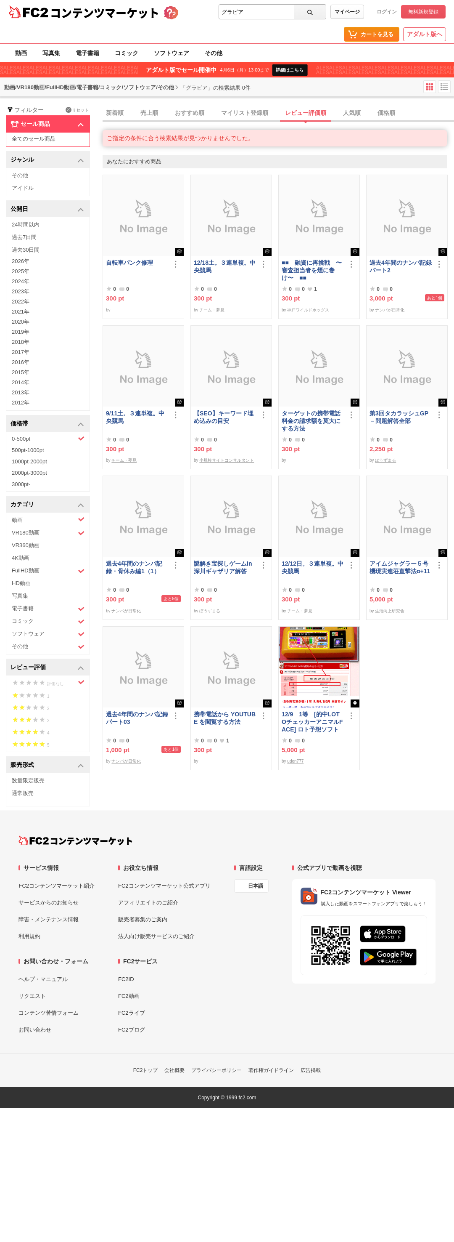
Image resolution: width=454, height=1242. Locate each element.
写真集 (51, 53)
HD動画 (21, 583)
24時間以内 (26, 224)
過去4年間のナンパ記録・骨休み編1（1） (134, 567)
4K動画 (20, 558)
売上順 (149, 112)
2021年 (20, 312)
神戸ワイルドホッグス (308, 310)
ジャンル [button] (47, 160)
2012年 (20, 402)
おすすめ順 (189, 112)
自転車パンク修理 (129, 262)
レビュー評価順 (305, 112)
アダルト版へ (424, 34)
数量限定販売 (28, 780)
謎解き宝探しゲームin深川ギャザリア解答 (223, 567)
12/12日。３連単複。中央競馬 (312, 567)
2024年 (20, 281)
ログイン (387, 12)
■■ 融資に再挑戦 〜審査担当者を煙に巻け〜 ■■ (312, 270)
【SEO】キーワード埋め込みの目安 (223, 417)
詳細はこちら (290, 69)
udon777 (295, 761)
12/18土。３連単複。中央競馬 (225, 266)
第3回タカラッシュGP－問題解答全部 (399, 417)
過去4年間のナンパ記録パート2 (401, 266)
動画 (21, 53)
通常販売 (23, 793)
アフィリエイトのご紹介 (148, 902)
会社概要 (174, 1070)
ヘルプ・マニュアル (43, 979)
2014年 (20, 382)
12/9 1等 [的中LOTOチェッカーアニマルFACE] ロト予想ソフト (312, 722)
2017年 (20, 352)
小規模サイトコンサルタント (226, 460)
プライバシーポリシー (216, 1070)
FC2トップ (145, 1070)
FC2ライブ (131, 1013)
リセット (77, 110)
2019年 (20, 332)
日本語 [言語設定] (255, 886)
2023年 (20, 291)
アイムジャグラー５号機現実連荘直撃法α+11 (400, 567)
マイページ (347, 12)
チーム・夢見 (211, 310)
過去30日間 (26, 250)
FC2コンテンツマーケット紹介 (56, 886)
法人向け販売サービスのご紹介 (156, 936)
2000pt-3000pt (29, 473)
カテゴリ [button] (47, 505)
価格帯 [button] (47, 424)
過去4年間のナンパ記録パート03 (137, 718)
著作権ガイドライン (271, 1070)
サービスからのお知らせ (48, 902)
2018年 (20, 342)
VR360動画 (26, 545)
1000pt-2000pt (29, 461)
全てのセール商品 (33, 139)
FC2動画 (129, 996)
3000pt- (21, 484)
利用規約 (29, 936)
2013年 (20, 392)
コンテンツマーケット (104, 13)
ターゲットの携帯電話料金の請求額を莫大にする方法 (311, 421)
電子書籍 (87, 53)
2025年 (20, 271)
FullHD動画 (48, 570)
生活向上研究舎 (389, 611)
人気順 (352, 112)
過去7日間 (24, 237)
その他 (213, 53)
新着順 (115, 112)
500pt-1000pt (28, 450)
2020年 (20, 322)
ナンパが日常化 (389, 310)
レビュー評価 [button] (47, 668)
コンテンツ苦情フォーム (48, 1013)
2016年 (20, 362)
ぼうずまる (385, 460)
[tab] (278, 113)
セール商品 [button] (47, 124)
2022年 (20, 301)
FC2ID (126, 979)
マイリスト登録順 (244, 112)
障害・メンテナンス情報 (48, 919)
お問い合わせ (34, 1030)
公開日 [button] (47, 209)
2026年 (20, 261)
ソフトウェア (171, 53)
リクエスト (32, 996)
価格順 (386, 112)
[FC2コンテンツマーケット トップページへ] (75, 840)
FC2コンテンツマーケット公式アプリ (164, 886)
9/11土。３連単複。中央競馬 (135, 417)
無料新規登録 (423, 12)
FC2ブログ (131, 1030)
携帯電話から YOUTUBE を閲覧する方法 (225, 718)
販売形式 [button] (47, 765)
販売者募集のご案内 (142, 919)
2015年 (20, 372)
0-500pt (48, 438)
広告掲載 (311, 1070)
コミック (126, 53)
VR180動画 (48, 533)
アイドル (23, 188)
